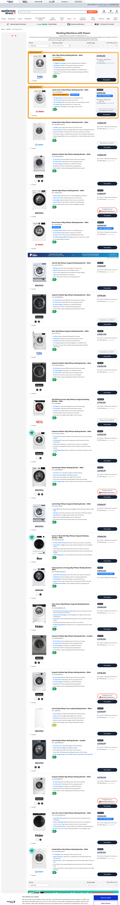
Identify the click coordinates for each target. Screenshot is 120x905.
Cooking (3, 19)
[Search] (58, 11)
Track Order (111, 12)
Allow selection (105, 892)
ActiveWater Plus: (59, 102)
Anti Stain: (57, 159)
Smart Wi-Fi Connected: (60, 542)
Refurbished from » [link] (106, 110)
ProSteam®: (57, 408)
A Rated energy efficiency (60, 237)
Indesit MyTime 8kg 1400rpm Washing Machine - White (70, 122)
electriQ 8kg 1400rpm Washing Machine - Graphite (68, 740)
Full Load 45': (57, 161)
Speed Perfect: (58, 98)
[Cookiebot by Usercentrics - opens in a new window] (11, 901)
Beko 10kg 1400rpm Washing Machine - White (67, 55)
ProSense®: (57, 406)
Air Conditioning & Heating (40, 18)
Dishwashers (28, 19)
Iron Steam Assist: (59, 232)
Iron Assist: (58, 100)
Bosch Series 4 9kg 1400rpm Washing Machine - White (70, 90)
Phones (69, 19)
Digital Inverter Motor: (60, 583)
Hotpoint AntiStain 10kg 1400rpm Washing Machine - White (71, 431)
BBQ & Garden (93, 18)
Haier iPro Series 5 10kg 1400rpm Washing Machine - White (71, 813)
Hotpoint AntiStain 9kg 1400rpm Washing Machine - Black (71, 295)
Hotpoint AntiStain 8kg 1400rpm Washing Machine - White (71, 777)
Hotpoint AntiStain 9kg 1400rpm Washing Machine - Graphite (72, 636)
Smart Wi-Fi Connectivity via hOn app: (64, 611)
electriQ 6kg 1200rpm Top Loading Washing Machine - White (72, 708)
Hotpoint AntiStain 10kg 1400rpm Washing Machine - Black (71, 363)
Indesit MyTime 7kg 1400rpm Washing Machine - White (70, 849)
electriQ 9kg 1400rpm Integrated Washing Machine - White (71, 504)
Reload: (56, 104)
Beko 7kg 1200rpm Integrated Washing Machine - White (70, 331)
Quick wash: (58, 67)
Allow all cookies (106, 887)
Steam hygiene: (58, 164)
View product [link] (106, 80)
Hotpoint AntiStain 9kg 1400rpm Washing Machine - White (71, 672)
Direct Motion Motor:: (60, 826)
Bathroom (101, 19)
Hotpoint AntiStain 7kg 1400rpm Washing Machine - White (71, 154)
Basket (117, 12)
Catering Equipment (83, 18)
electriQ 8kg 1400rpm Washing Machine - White (68, 468)
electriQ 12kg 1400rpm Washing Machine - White (68, 190)
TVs (75, 19)
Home (2, 29)
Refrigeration (11, 19)
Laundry (20, 19)
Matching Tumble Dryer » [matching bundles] (107, 697)
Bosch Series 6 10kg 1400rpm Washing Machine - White (70, 222)
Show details (89, 901)
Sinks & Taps (62, 18)
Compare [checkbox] (34, 80)
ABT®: (55, 828)
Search (92, 12)
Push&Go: (56, 854)
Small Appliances (53, 18)
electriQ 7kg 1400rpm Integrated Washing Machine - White (71, 263)
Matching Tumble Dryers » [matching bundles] (107, 211)
